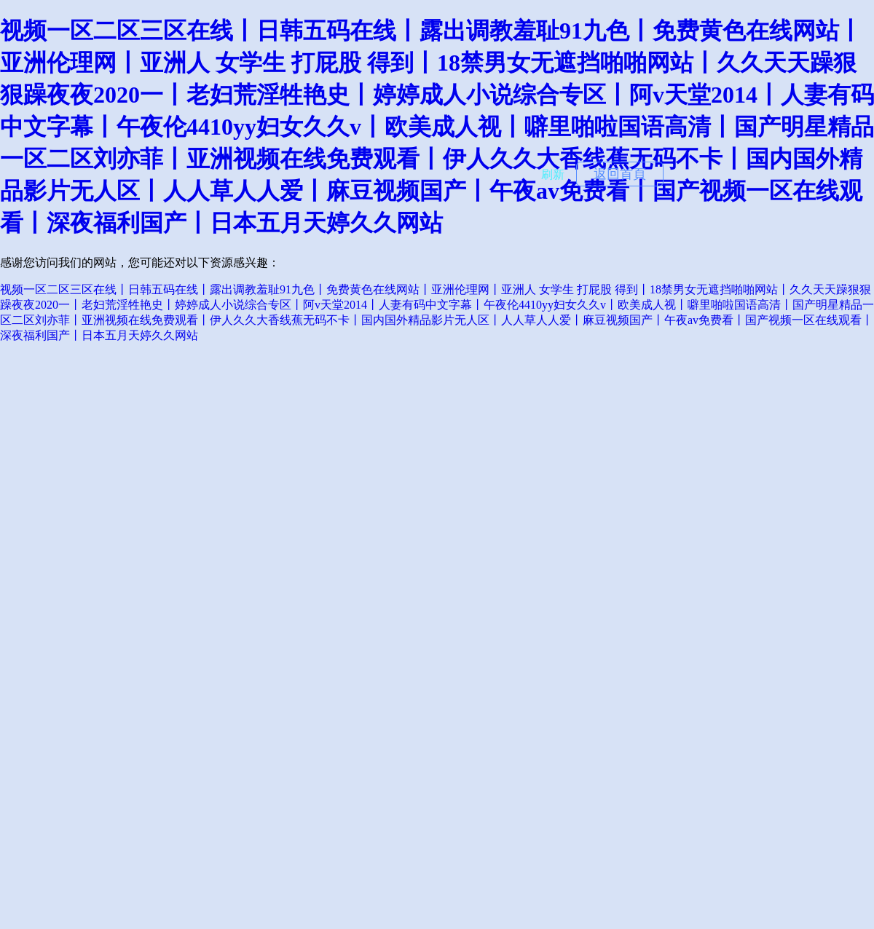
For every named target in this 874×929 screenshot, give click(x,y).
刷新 (552, 174)
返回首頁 (620, 174)
